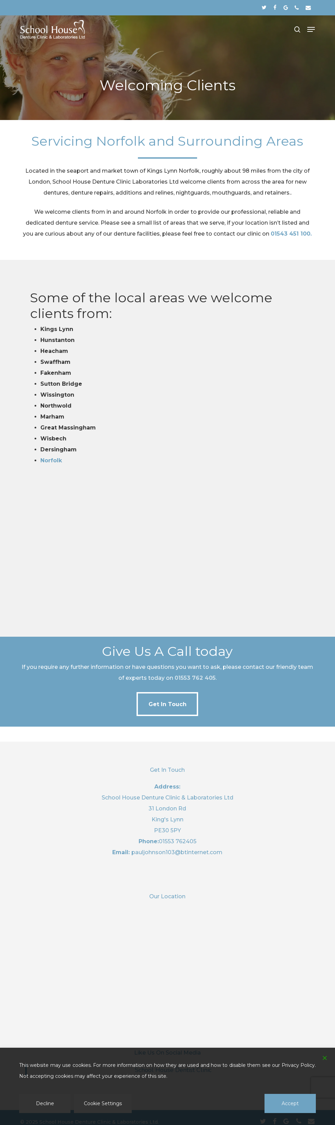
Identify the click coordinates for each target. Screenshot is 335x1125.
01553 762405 (177, 841)
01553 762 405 (195, 678)
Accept (290, 1103)
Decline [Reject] (45, 1103)
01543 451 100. (291, 233)
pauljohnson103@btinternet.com (176, 852)
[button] (311, 29)
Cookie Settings (103, 1103)
